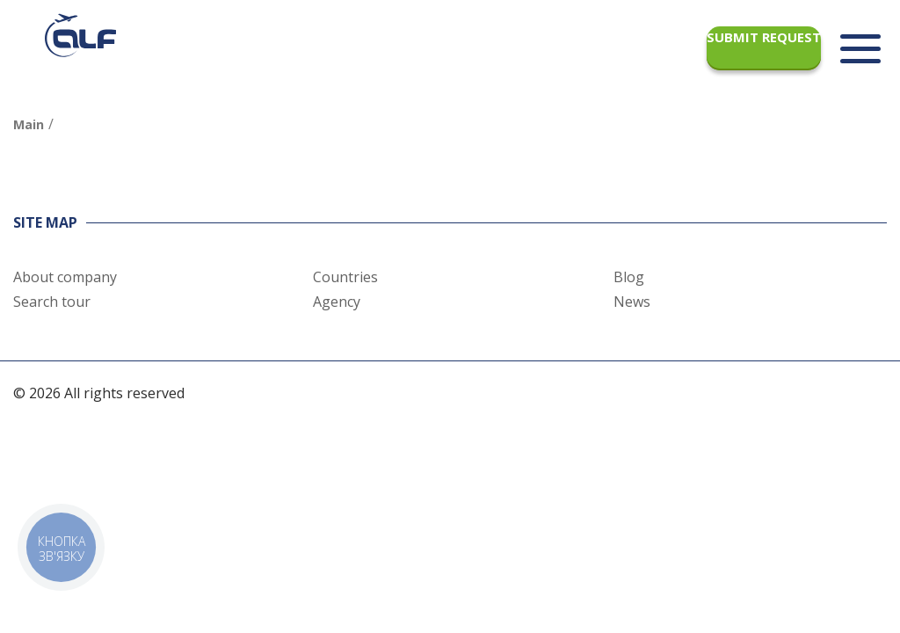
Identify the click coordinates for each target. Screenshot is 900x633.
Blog (628, 277)
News (631, 301)
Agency (336, 301)
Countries (345, 277)
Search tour (52, 301)
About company (65, 277)
